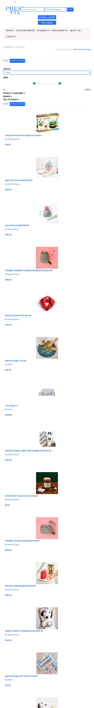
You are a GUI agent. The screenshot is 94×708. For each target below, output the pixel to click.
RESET (6, 61)
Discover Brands (25, 31)
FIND (70, 9)
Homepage (8, 47)
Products (20, 47)
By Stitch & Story (12, 184)
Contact (11, 37)
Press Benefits (60, 31)
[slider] (34, 83)
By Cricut (9, 409)
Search (10, 31)
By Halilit (8, 364)
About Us (76, 31)
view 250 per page (82, 50)
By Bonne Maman (12, 499)
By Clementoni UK (12, 139)
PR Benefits (43, 31)
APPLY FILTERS (17, 61)
